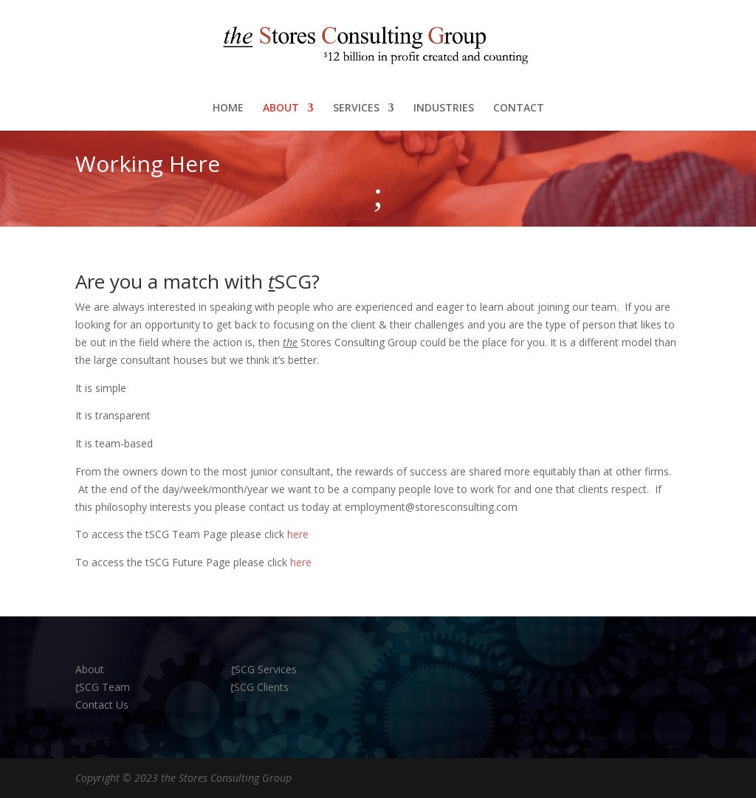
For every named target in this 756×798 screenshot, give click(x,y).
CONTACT (518, 108)
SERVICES (356, 108)
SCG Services (264, 669)
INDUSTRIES (443, 108)
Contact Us (101, 705)
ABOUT (281, 108)
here (298, 534)
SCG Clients (259, 687)
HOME (228, 108)
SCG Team (102, 687)
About (91, 669)
